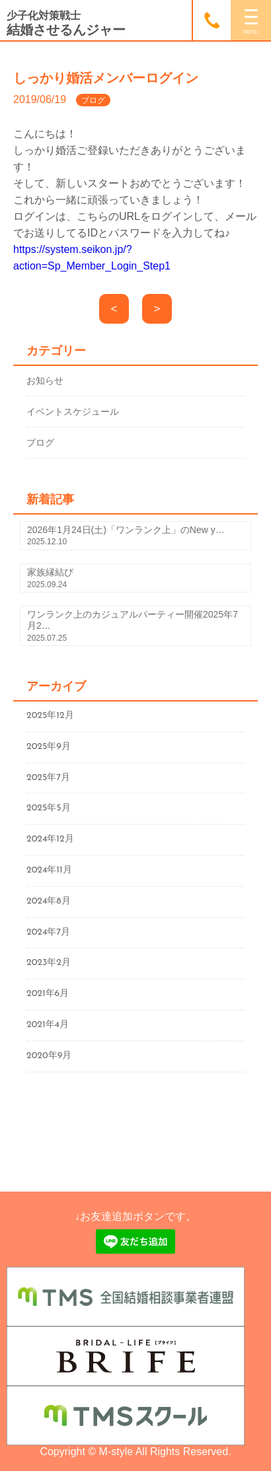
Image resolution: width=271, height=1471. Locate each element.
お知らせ (44, 380)
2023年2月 (48, 963)
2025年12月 (50, 716)
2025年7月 (48, 778)
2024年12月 (50, 839)
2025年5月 (48, 808)
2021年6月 (47, 994)
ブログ (40, 442)
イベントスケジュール (72, 411)
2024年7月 (48, 932)
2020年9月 (48, 1056)
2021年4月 (47, 1025)
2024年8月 (48, 901)
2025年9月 (48, 747)
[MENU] (251, 20)
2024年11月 (49, 870)
